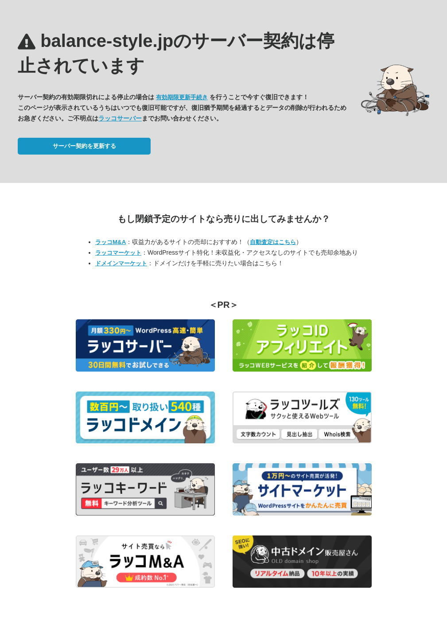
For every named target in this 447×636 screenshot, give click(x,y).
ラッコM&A (110, 242)
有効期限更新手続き (182, 97)
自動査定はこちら (273, 242)
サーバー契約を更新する (84, 146)
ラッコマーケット (118, 252)
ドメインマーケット (121, 263)
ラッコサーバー (120, 118)
